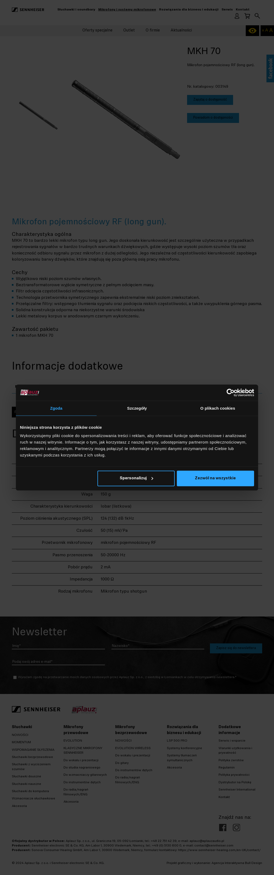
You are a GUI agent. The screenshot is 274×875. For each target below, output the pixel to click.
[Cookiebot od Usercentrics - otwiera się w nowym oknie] (230, 392)
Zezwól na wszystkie (215, 478)
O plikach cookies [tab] (217, 408)
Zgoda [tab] (56, 408)
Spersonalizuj (136, 478)
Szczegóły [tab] (137, 408)
